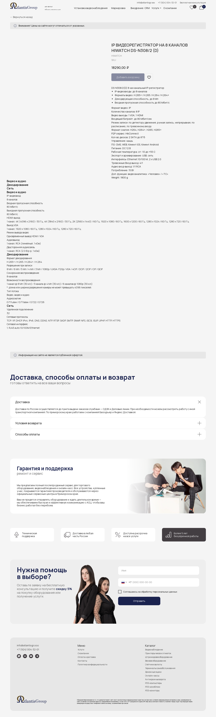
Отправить (139, 601)
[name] (158, 570)
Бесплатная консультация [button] (193, 2)
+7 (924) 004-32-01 (167, 2)
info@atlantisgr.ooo (146, 2)
